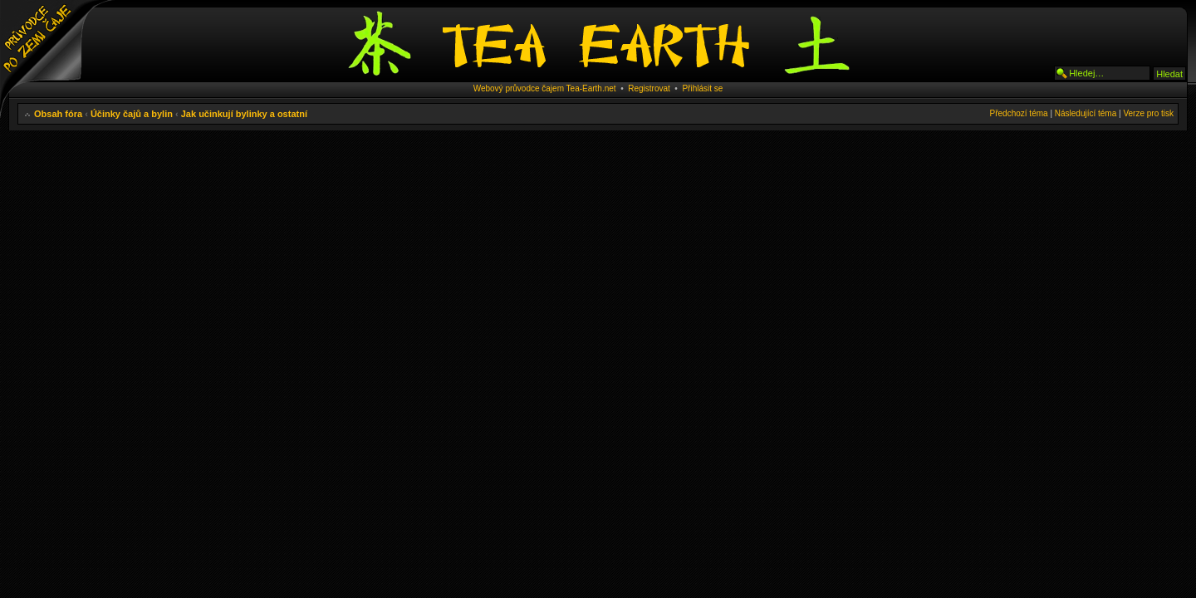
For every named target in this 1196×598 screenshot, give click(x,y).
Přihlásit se (702, 88)
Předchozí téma (1019, 113)
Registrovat (649, 88)
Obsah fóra (58, 114)
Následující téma (1085, 113)
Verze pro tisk (1148, 113)
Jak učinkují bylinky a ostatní (244, 114)
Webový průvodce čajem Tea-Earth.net (544, 88)
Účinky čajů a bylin (132, 114)
